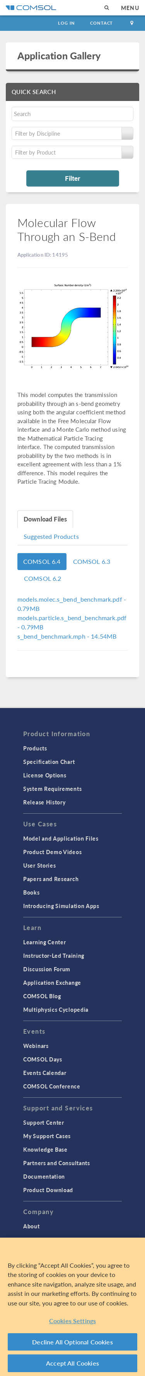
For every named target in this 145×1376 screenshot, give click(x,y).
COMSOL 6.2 (42, 578)
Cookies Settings (72, 1320)
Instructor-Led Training (53, 955)
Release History (44, 802)
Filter (72, 178)
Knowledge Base (45, 1149)
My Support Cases (47, 1136)
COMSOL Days (42, 1059)
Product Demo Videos (52, 852)
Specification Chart (49, 761)
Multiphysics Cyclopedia (56, 1009)
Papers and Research (50, 879)
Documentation (44, 1176)
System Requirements (52, 788)
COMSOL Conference (51, 1086)
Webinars (36, 1046)
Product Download (48, 1190)
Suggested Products (51, 536)
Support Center (43, 1122)
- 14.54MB (66, 636)
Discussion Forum (46, 969)
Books (31, 892)
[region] (72, 1307)
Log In (66, 23)
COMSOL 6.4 (42, 561)
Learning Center (44, 942)
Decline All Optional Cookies (72, 1341)
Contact (101, 23)
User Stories (39, 865)
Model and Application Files (61, 838)
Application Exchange (52, 982)
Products (35, 748)
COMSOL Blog (42, 996)
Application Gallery (59, 55)
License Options (45, 775)
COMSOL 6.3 (92, 561)
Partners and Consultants (56, 1163)
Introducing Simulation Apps (61, 906)
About (31, 1226)
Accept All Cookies (72, 1363)
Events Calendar (45, 1073)
